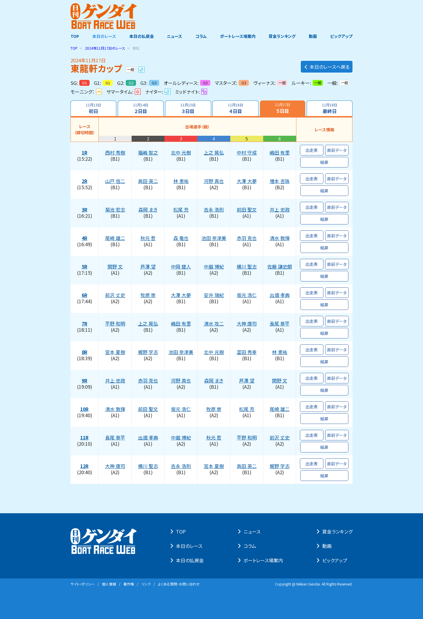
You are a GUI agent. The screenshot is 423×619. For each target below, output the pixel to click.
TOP (74, 36)
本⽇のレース (189, 545)
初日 (93, 108)
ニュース (174, 36)
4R (84, 238)
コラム (201, 36)
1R (84, 152)
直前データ (337, 150)
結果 (324, 162)
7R (84, 323)
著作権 (128, 583)
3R (84, 209)
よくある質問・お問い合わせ (179, 583)
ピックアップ (341, 36)
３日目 (188, 108)
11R (84, 437)
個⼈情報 (109, 583)
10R (84, 409)
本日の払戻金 (141, 36)
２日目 (141, 108)
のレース (105, 48)
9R (84, 380)
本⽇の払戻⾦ (190, 560)
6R (84, 295)
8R (84, 352)
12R (84, 466)
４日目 (235, 108)
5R (84, 266)
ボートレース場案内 (238, 36)
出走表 (312, 150)
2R (84, 181)
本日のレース (104, 36)
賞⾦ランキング (337, 531)
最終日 (329, 108)
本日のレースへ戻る (327, 66)
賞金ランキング (282, 36)
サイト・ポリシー (82, 583)
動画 (313, 36)
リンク (146, 583)
